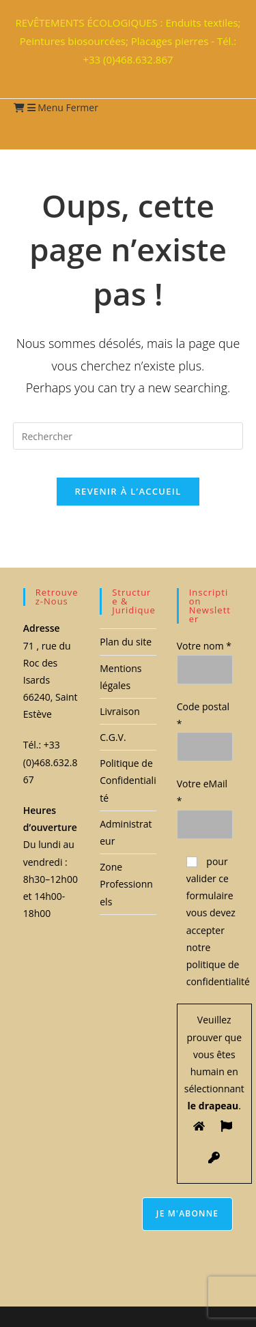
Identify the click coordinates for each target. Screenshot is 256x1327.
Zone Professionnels (126, 883)
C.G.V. (113, 737)
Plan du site (126, 641)
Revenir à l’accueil (127, 491)
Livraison (120, 711)
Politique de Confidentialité (128, 780)
